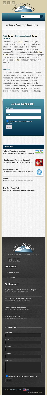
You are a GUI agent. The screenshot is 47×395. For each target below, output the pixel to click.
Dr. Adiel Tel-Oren (15, 389)
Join (9, 127)
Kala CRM (38, 392)
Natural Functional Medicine (14, 151)
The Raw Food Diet (11, 188)
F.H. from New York (12, 317)
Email (8, 115)
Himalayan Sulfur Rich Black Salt (16, 160)
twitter (5, 3)
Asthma (6, 69)
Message (8, 360)
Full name (9, 108)
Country (8, 346)
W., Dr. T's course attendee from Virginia (20, 290)
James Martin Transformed (15, 308)
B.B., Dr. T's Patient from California (18, 299)
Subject (8, 353)
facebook (9, 3)
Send (9, 380)
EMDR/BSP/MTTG (10, 169)
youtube (13, 3)
